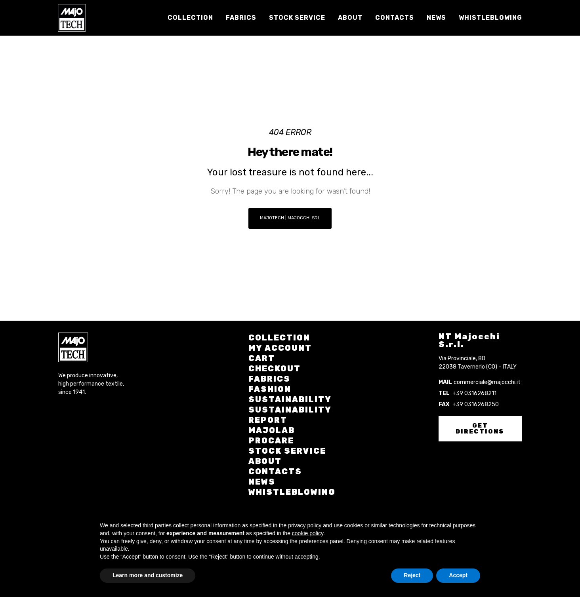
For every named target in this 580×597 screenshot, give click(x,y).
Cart (261, 358)
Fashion (269, 389)
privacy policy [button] (304, 525)
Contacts (275, 471)
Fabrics (269, 379)
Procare (271, 440)
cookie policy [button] (307, 533)
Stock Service (287, 451)
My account (280, 348)
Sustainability (290, 399)
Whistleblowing (292, 492)
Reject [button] (412, 575)
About (265, 461)
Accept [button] (458, 575)
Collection (279, 337)
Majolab (271, 430)
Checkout (274, 368)
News (261, 482)
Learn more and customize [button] (148, 575)
